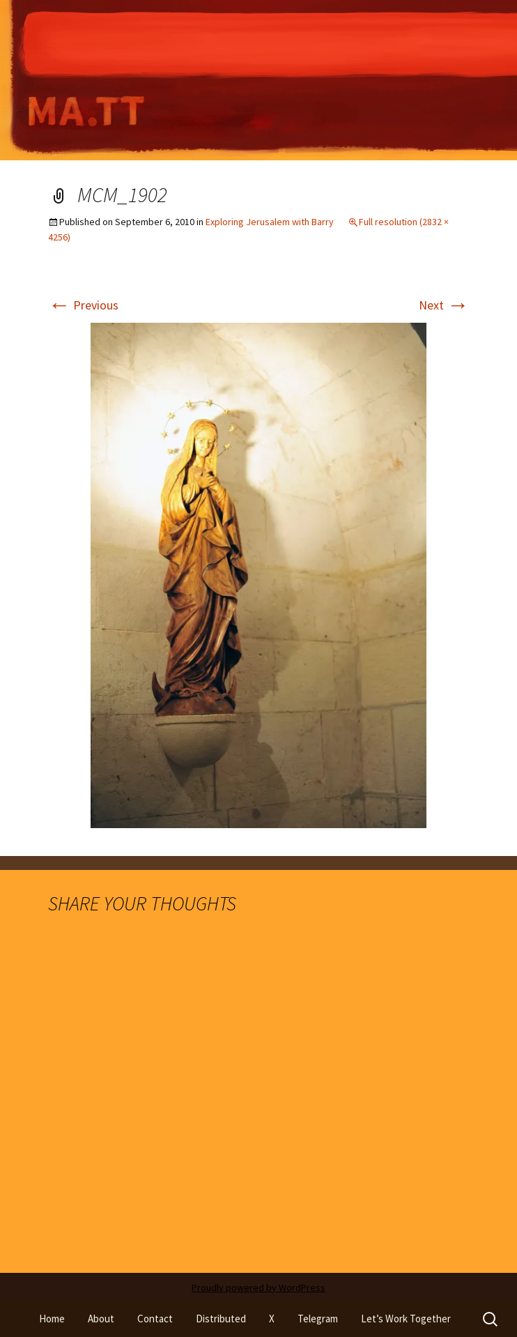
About (101, 1318)
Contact (155, 1318)
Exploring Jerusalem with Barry (270, 221)
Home (52, 1318)
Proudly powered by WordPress (258, 1287)
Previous (83, 305)
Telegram (318, 1318)
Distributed (221, 1318)
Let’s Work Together (406, 1318)
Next (444, 305)
